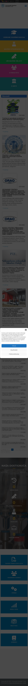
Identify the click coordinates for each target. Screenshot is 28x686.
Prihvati (14, 346)
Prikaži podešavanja (14, 354)
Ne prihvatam (14, 350)
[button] (26, 330)
